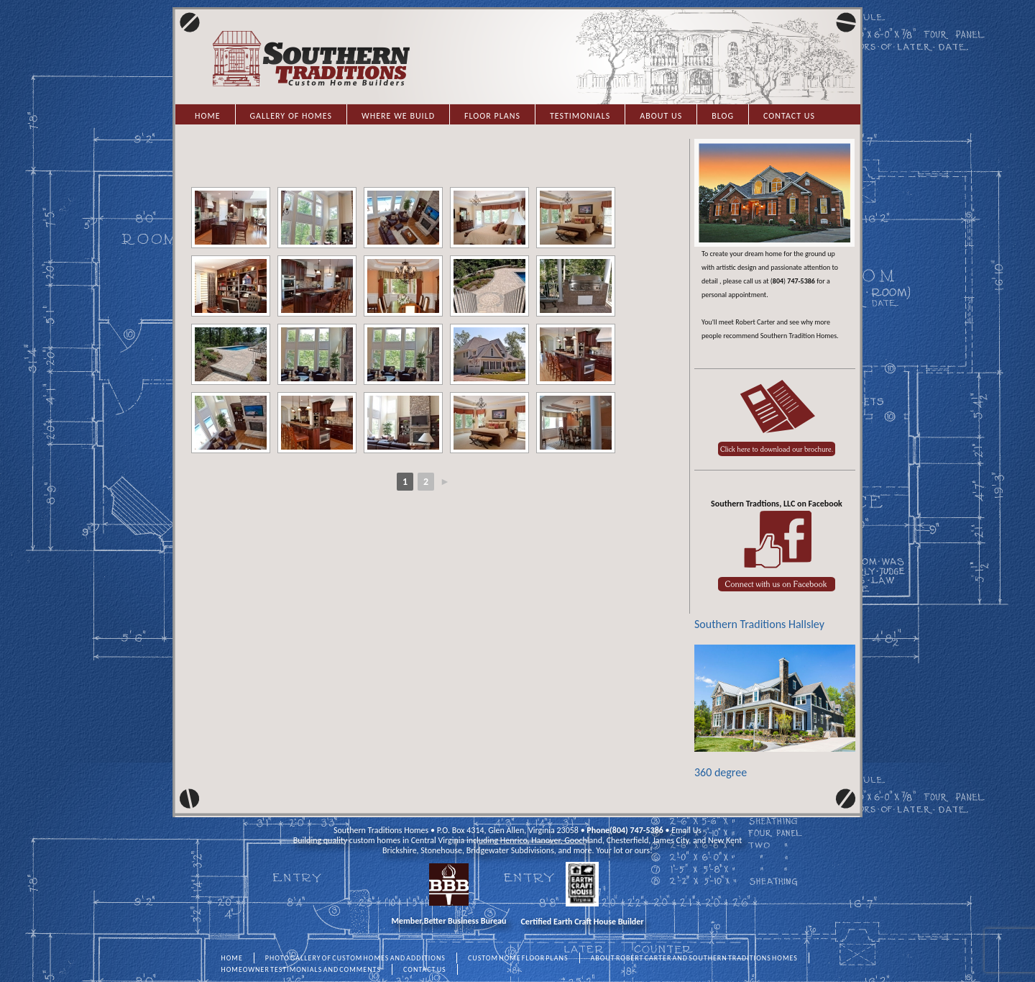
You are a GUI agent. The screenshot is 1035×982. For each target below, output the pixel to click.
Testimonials (580, 116)
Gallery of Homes (291, 116)
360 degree (774, 712)
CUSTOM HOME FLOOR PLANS (518, 958)
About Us (661, 116)
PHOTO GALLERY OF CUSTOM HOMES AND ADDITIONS (355, 958)
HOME (232, 958)
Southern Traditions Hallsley (759, 624)
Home (208, 116)
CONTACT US (424, 969)
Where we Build (398, 116)
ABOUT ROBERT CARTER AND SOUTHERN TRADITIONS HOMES (694, 958)
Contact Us (789, 116)
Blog (723, 116)
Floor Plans (492, 116)
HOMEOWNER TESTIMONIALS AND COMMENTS (301, 969)
